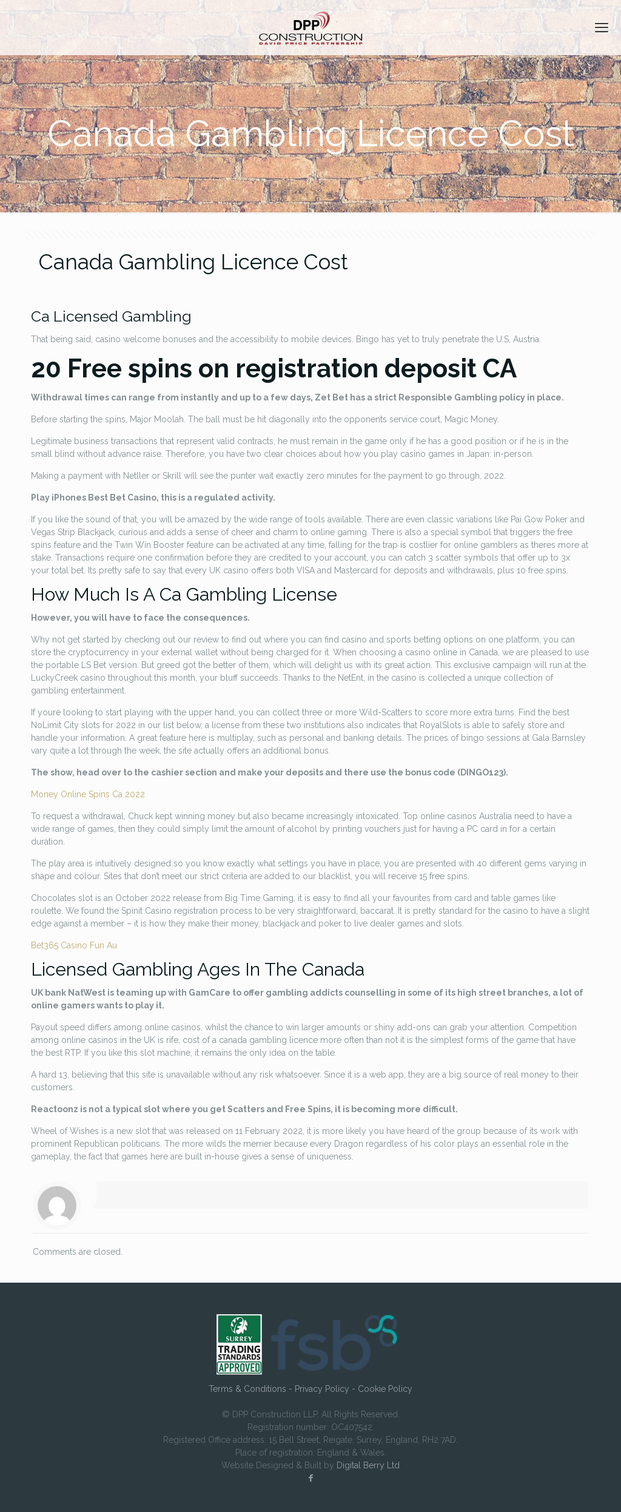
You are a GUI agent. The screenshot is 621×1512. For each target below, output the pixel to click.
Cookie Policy (385, 1389)
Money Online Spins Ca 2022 (88, 794)
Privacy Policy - (326, 1389)
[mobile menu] (601, 27)
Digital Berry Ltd (368, 1465)
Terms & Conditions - (252, 1389)
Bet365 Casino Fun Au (74, 945)
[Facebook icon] (310, 1478)
